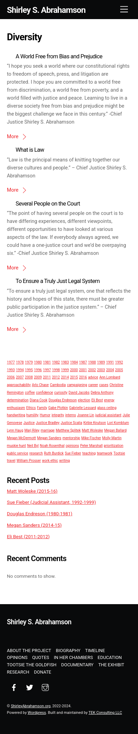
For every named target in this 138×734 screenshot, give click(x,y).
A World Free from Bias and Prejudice (59, 56)
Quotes (40, 657)
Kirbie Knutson (94, 423)
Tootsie (119, 453)
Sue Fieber (73, 453)
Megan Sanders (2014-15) (34, 525)
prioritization (113, 446)
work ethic (50, 460)
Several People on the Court (48, 203)
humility (32, 415)
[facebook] (14, 687)
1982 (56, 362)
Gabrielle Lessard (82, 408)
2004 (110, 370)
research (36, 453)
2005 (119, 370)
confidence (44, 392)
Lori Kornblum (118, 423)
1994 (20, 370)
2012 (56, 377)
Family (42, 408)
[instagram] (45, 687)
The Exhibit (111, 664)
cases (103, 385)
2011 (47, 377)
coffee (29, 392)
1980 (37, 362)
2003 (101, 370)
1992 (119, 362)
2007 (20, 377)
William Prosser (29, 460)
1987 (83, 362)
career (93, 385)
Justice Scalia (71, 423)
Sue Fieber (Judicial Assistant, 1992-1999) (51, 502)
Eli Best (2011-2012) (28, 536)
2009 (37, 377)
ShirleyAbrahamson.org (31, 706)
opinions (72, 446)
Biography (68, 650)
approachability (19, 385)
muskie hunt (16, 446)
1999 (65, 370)
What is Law (30, 150)
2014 (65, 377)
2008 (29, 377)
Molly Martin (112, 438)
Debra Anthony (102, 392)
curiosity (61, 392)
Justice (28, 423)
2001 (83, 370)
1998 (56, 370)
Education (110, 657)
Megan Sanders (49, 438)
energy (109, 400)
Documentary (77, 664)
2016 (83, 377)
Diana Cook (38, 400)
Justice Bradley (48, 423)
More (12, 137)
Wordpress (37, 712)
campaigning (77, 385)
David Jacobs (79, 392)
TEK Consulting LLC (105, 712)
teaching (88, 453)
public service (17, 453)
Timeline (95, 650)
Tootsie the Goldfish (31, 664)
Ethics (31, 408)
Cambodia (58, 385)
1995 (29, 370)
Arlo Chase (40, 385)
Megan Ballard (115, 430)
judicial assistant (108, 415)
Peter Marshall (91, 446)
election (84, 400)
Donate (42, 672)
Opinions (17, 657)
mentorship (71, 438)
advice (93, 377)
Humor (45, 415)
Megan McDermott (21, 438)
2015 (74, 377)
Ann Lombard (109, 377)
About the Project (29, 650)
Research (18, 672)
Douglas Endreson (62, 400)
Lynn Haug (15, 430)
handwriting (16, 415)
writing (64, 460)
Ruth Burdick (53, 453)
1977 (11, 362)
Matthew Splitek (68, 430)
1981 (47, 362)
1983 (65, 362)
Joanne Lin (85, 415)
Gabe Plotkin (58, 408)
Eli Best (97, 400)
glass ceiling (106, 408)
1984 (74, 362)
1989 (101, 362)
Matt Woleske (92, 430)
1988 (92, 362)
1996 (37, 370)
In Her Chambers (73, 657)
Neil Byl (33, 446)
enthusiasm (16, 408)
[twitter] (30, 687)
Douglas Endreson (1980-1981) (39, 513)
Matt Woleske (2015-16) (32, 491)
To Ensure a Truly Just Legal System (58, 281)
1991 (110, 362)
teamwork (104, 453)
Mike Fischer (91, 438)
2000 (74, 370)
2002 (92, 370)
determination (18, 400)
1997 (47, 370)
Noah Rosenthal (52, 446)
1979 (29, 362)
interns (70, 415)
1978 (20, 362)
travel (11, 460)
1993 (11, 370)
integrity (58, 415)
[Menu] (124, 9)
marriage (48, 430)
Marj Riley (31, 430)
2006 (11, 377)
